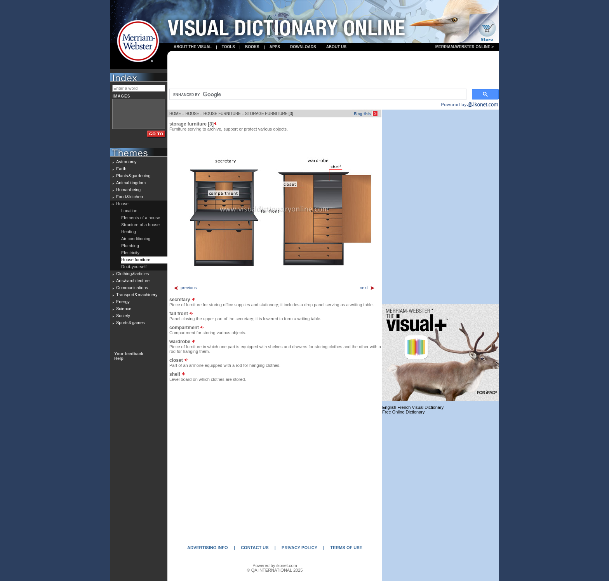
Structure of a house (140, 224)
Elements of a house (140, 217)
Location (129, 210)
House (122, 203)
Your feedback (128, 353)
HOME (175, 114)
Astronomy (126, 161)
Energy (123, 301)
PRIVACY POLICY (299, 547)
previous (185, 287)
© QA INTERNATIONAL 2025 (275, 570)
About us (336, 47)
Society (123, 315)
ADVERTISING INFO (207, 547)
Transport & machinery (136, 294)
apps (275, 47)
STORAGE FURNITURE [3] (269, 114)
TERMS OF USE (346, 547)
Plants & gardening (133, 175)
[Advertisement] (333, 70)
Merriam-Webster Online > (464, 47)
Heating (128, 231)
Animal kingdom (131, 182)
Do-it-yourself (133, 266)
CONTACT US (254, 547)
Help (119, 358)
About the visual (193, 47)
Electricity (130, 252)
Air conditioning (135, 238)
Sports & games (130, 322)
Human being (128, 189)
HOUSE (192, 114)
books (252, 47)
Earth (121, 168)
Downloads (303, 47)
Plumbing (130, 245)
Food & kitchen (129, 196)
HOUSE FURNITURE (222, 114)
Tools (228, 47)
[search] (317, 94)
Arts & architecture (133, 280)
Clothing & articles (132, 273)
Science (123, 308)
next (367, 287)
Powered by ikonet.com (274, 565)
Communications (132, 287)
